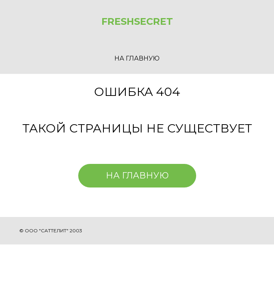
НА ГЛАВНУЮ (137, 58)
